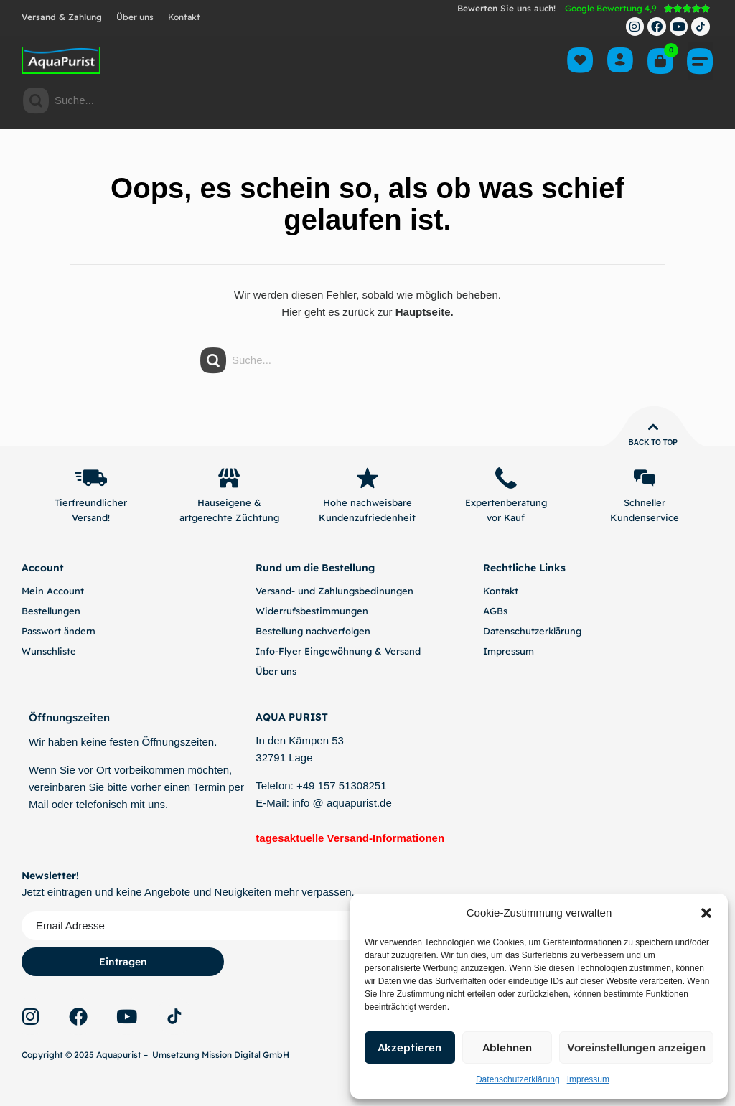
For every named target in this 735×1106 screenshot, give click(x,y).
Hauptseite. (424, 312)
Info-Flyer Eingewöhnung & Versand (338, 651)
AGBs (495, 611)
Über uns (135, 16)
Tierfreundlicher (91, 503)
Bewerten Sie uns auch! (506, 8)
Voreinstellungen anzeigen (636, 1047)
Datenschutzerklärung (518, 1079)
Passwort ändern (58, 631)
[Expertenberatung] (506, 478)
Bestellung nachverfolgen (313, 631)
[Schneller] (644, 478)
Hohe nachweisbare (367, 503)
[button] (706, 913)
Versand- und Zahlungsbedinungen (334, 590)
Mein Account (53, 590)
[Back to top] (653, 427)
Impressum (588, 1079)
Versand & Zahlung (62, 16)
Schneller (644, 503)
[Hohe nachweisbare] (367, 478)
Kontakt (184, 16)
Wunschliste (49, 651)
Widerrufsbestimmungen (312, 611)
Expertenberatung (506, 503)
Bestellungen (51, 611)
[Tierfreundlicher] (90, 478)
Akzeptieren (409, 1047)
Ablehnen (507, 1047)
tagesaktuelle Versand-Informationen (350, 839)
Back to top (653, 442)
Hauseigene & (229, 503)
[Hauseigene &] (229, 478)
